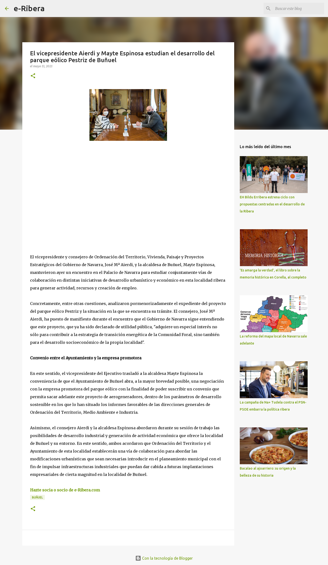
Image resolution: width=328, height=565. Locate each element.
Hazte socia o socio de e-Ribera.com (65, 490)
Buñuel (37, 497)
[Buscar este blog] (298, 8)
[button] (33, 76)
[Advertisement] (66, 189)
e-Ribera (29, 8)
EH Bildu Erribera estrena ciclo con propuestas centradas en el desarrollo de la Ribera (272, 204)
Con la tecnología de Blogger (164, 558)
